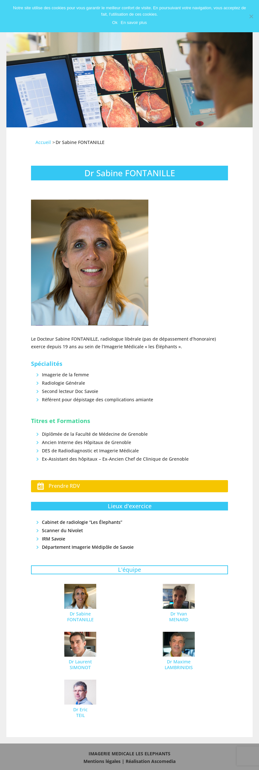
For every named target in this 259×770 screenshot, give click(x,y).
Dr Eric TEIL (80, 712)
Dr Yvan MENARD (178, 617)
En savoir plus (134, 22)
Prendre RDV (64, 485)
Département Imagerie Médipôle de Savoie (88, 547)
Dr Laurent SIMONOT (80, 664)
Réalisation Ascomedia (151, 761)
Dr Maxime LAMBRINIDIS (179, 664)
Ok (115, 22)
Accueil (43, 142)
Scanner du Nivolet (62, 530)
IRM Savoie (53, 539)
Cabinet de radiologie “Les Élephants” (82, 522)
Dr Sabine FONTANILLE (80, 617)
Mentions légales (102, 761)
